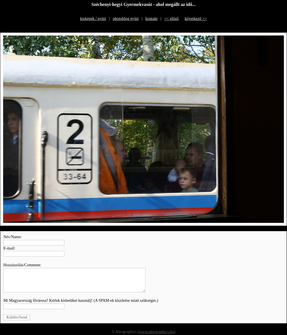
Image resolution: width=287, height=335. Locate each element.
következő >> (196, 18)
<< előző (171, 18)
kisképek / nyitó (93, 18)
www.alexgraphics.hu (156, 332)
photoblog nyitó (126, 18)
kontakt (151, 18)
